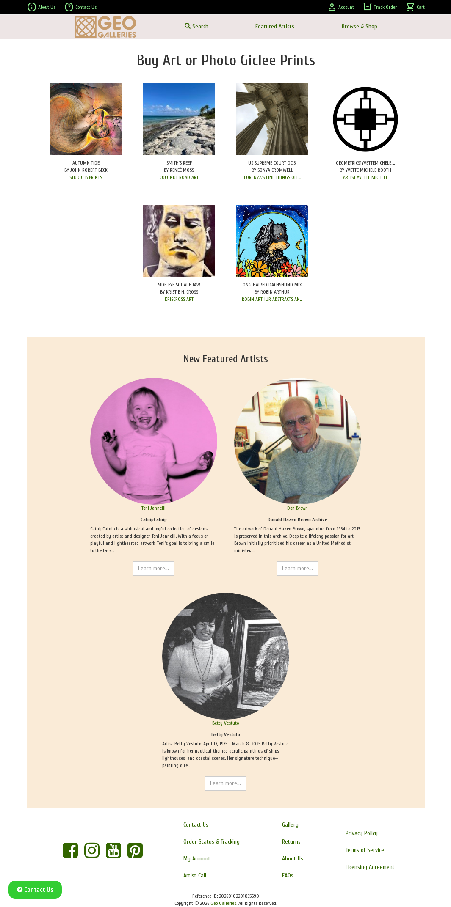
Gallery (290, 824)
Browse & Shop (359, 26)
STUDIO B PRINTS (85, 177)
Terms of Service (365, 850)
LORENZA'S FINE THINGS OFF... (272, 177)
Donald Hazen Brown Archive (297, 519)
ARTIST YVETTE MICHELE (365, 177)
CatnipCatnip (154, 519)
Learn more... (153, 568)
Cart (415, 7)
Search (196, 26)
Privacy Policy (362, 833)
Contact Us (80, 7)
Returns (291, 841)
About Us (41, 7)
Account (340, 7)
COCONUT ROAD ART (179, 177)
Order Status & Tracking (211, 841)
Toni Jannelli (153, 508)
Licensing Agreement (370, 867)
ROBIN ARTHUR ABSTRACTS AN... (272, 299)
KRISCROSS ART (179, 299)
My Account (196, 858)
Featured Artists (274, 26)
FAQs (287, 875)
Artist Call (194, 875)
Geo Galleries (223, 903)
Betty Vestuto (225, 723)
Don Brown (297, 508)
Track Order (379, 7)
